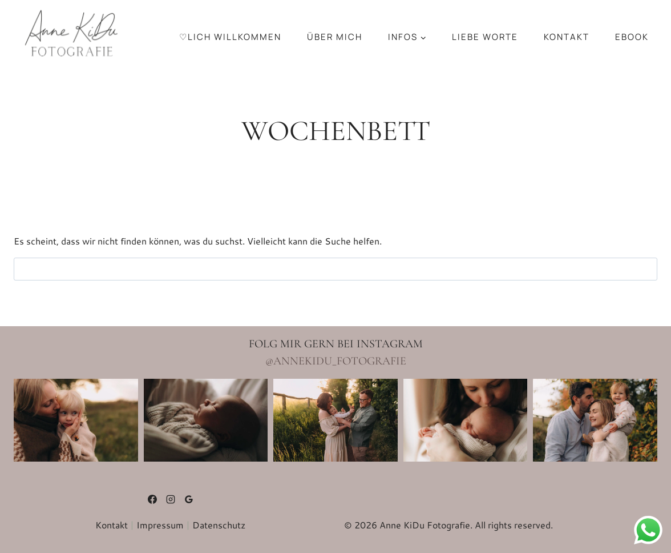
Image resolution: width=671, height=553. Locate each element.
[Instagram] (170, 499)
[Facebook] (152, 499)
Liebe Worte (485, 37)
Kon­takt (566, 37)
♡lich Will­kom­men (230, 37)
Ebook (632, 37)
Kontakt (111, 524)
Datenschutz (218, 524)
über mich (334, 37)
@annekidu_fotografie (335, 361)
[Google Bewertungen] (189, 499)
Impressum (160, 524)
